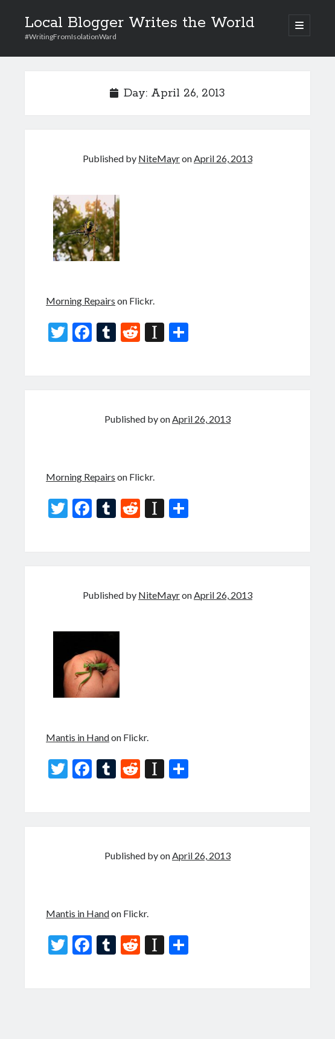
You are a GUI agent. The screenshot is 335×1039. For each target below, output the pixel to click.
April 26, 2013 (223, 158)
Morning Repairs (80, 300)
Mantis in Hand (77, 737)
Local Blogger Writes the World (140, 23)
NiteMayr (159, 158)
